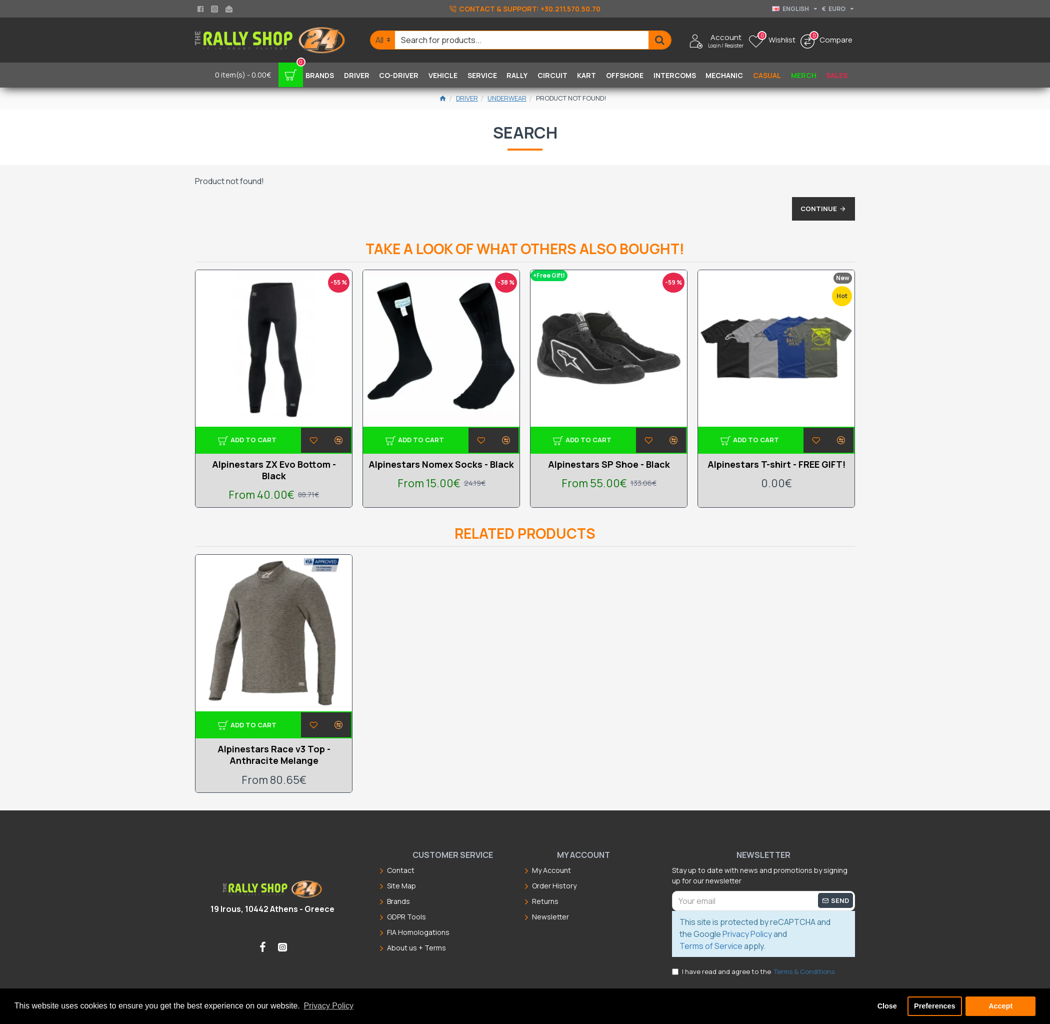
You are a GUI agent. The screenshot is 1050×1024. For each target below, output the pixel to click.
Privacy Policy (747, 933)
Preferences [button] (934, 1006)
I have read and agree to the (754, 972)
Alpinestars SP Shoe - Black (609, 464)
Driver (467, 98)
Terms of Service (711, 945)
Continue (812, 213)
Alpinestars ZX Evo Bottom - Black (274, 470)
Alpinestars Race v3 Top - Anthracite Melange (274, 754)
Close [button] (887, 1006)
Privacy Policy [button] (329, 1005)
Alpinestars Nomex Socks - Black (441, 464)
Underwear (507, 98)
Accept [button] (1000, 1006)
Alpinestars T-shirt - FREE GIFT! (777, 464)
